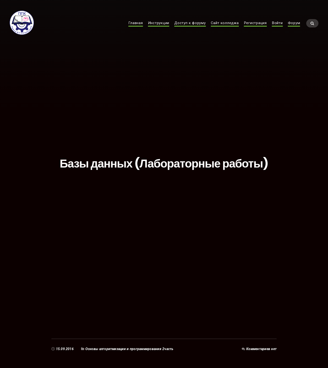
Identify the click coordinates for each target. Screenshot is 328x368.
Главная (135, 25)
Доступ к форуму (190, 25)
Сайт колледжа (225, 25)
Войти (277, 25)
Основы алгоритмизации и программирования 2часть (129, 349)
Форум (294, 25)
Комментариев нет (261, 349)
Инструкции (158, 25)
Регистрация (255, 25)
